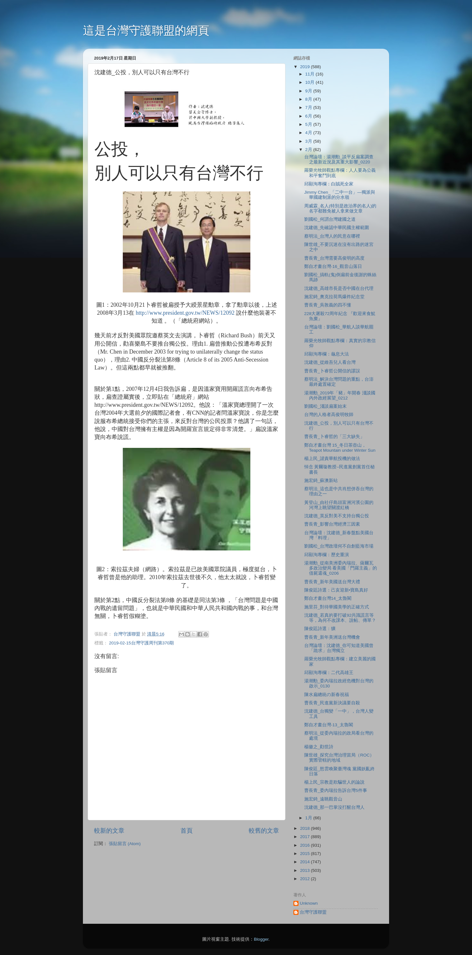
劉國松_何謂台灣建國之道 (330, 219)
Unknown (309, 903)
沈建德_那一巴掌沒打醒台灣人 (334, 807)
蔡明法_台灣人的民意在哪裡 (332, 236)
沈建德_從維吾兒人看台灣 (330, 362)
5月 (309, 124)
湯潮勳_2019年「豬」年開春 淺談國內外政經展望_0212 (339, 395)
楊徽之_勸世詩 (319, 746)
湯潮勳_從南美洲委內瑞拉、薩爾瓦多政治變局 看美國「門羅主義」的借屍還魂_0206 (340, 568)
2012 (305, 878)
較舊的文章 (264, 830)
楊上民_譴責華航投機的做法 (332, 458)
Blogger (261, 939)
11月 (310, 74)
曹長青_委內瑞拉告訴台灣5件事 (335, 790)
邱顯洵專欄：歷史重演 (326, 554)
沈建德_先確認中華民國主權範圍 (336, 227)
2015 (305, 853)
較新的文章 (109, 830)
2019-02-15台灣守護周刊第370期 (141, 643)
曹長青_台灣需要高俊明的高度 (334, 258)
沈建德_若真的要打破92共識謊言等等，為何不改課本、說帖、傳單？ (340, 618)
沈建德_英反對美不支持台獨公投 (336, 515)
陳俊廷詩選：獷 (320, 628)
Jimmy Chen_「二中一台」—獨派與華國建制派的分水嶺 (339, 195)
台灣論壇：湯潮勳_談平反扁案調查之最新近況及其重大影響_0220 (339, 159)
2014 (305, 861)
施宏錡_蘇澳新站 (321, 480)
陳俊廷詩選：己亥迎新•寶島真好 (336, 590)
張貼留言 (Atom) (125, 843)
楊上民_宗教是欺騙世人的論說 (334, 782)
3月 (309, 141)
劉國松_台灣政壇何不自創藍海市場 (339, 546)
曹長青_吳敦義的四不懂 (327, 305)
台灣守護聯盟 (313, 912)
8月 (309, 99)
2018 (305, 828)
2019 (305, 66)
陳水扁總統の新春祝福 (326, 694)
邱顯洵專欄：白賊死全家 (328, 184)
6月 (309, 116)
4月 (309, 132)
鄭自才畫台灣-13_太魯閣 (328, 724)
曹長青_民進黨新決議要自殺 (332, 702)
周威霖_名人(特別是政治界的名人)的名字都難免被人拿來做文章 (340, 208)
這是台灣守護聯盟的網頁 (146, 30)
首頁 (187, 830)
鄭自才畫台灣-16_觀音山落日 (333, 266)
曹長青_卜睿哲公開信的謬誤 (332, 371)
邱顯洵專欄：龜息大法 (326, 354)
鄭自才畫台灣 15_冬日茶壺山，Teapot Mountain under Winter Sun (340, 448)
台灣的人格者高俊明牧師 (328, 414)
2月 (309, 149)
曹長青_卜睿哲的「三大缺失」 (334, 436)
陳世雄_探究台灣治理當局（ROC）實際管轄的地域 (339, 758)
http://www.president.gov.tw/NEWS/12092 (185, 313)
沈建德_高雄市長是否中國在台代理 (339, 288)
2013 (305, 870)
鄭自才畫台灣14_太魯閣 (328, 598)
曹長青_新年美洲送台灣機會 (332, 637)
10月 (310, 82)
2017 (305, 836)
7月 (309, 107)
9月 (309, 91)
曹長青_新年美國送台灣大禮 (332, 581)
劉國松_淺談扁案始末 (325, 406)
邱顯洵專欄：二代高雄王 (328, 672)
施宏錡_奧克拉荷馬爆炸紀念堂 (334, 296)
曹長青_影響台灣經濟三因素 (332, 524)
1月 (309, 817)
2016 (305, 845)
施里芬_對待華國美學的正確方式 (336, 607)
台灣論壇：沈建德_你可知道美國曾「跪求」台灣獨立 (339, 648)
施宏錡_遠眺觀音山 (323, 799)
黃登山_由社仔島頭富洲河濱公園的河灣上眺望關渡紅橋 (339, 505)
